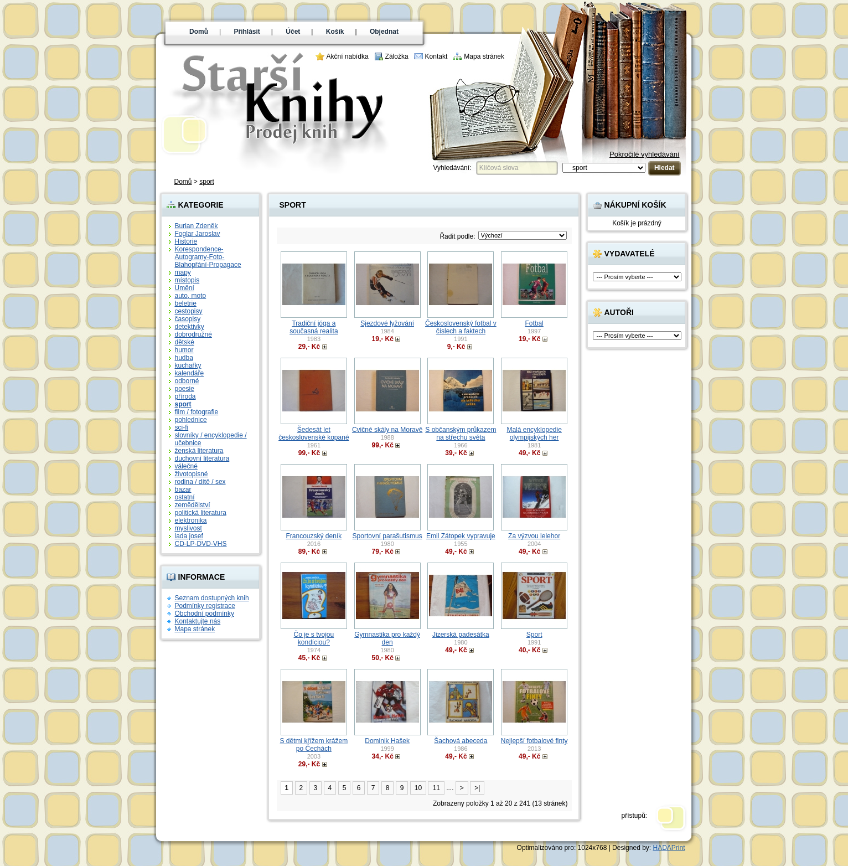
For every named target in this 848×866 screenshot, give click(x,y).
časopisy (188, 319)
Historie (186, 241)
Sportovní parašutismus (387, 536)
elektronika (191, 520)
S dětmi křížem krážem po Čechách (314, 744)
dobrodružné (193, 334)
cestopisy (189, 311)
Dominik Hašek (387, 741)
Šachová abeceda (460, 741)
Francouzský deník (314, 536)
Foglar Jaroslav (197, 234)
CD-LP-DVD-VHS (201, 544)
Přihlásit (247, 31)
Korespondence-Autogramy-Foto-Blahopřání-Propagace (208, 257)
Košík (335, 31)
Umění (184, 288)
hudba (184, 358)
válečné (186, 466)
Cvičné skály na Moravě (387, 430)
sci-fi (182, 427)
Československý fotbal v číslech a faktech (461, 327)
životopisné (191, 474)
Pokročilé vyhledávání (644, 154)
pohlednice (191, 420)
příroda (185, 396)
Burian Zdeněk (196, 226)
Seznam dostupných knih (212, 598)
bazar (183, 489)
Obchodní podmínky (204, 613)
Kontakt (436, 56)
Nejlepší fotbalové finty (534, 741)
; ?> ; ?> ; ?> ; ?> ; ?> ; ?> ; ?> (522, 235)
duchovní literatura (202, 458)
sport (206, 181)
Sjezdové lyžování (387, 323)
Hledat (664, 168)
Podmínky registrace (205, 606)
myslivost (188, 528)
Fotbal (534, 323)
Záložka (397, 56)
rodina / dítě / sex (200, 482)
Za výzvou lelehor (534, 536)
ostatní (185, 497)
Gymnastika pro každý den (387, 638)
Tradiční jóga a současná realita (313, 327)
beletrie (186, 303)
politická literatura (200, 513)
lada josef (189, 536)
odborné (187, 381)
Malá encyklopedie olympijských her (533, 433)
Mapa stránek (484, 56)
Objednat (384, 31)
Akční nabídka (348, 56)
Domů (198, 31)
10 (418, 788)
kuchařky (188, 365)
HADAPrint (669, 848)
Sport (534, 634)
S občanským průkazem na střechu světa (460, 433)
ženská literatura (199, 451)
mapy (183, 272)
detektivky (189, 327)
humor (184, 350)
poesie (184, 389)
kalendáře (189, 373)
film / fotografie (197, 412)
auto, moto (190, 296)
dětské (184, 342)
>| (477, 788)
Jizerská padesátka (460, 634)
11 (435, 788)
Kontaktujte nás (198, 621)
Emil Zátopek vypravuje (460, 536)
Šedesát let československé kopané (313, 433)
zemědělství (192, 505)
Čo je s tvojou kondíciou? (314, 638)
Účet (293, 31)
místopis (187, 280)
